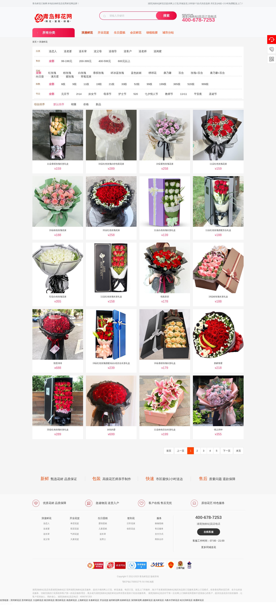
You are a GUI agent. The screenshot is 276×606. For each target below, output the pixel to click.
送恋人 (46, 523)
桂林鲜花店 (125, 600)
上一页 (180, 450)
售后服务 (159, 528)
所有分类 (48, 32)
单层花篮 (74, 523)
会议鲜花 (135, 32)
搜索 (166, 15)
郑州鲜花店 (16, 600)
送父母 (46, 539)
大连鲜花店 (38, 600)
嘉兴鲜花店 (158, 600)
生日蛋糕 (119, 32)
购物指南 (159, 523)
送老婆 (46, 528)
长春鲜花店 (94, 600)
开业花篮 (103, 32)
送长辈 (46, 534)
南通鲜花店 (198, 600)
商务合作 (159, 539)
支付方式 (159, 534)
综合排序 (39, 104)
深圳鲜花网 (136, 600)
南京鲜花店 (49, 600)
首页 (34, 42)
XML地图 (149, 582)
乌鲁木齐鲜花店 (172, 600)
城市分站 (168, 32)
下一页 (226, 450)
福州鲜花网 (114, 600)
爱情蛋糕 (103, 523)
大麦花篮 (74, 539)
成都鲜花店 (147, 600)
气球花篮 (74, 534)
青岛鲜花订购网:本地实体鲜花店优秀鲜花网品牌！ (55, 3)
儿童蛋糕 (103, 528)
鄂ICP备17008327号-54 (133, 582)
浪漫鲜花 (87, 32)
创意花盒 (131, 528)
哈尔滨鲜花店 (186, 600)
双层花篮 (74, 528)
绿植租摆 (152, 32)
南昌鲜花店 (71, 600)
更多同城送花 (208, 547)
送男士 (103, 539)
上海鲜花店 (82, 600)
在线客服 (209, 531)
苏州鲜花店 (27, 600)
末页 (238, 450)
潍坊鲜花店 (60, 600)
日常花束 (131, 523)
